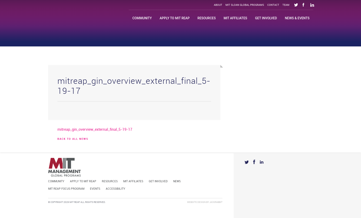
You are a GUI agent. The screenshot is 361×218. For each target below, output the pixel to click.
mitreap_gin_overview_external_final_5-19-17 (94, 130)
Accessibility (115, 188)
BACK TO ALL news (72, 139)
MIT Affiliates (235, 18)
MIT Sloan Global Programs (244, 5)
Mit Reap (81, 16)
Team (285, 5)
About (218, 5)
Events (95, 188)
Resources (207, 18)
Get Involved (266, 18)
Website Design (196, 202)
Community (142, 18)
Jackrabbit (215, 202)
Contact (273, 5)
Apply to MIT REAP (175, 18)
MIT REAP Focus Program (66, 188)
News (177, 181)
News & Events (297, 18)
